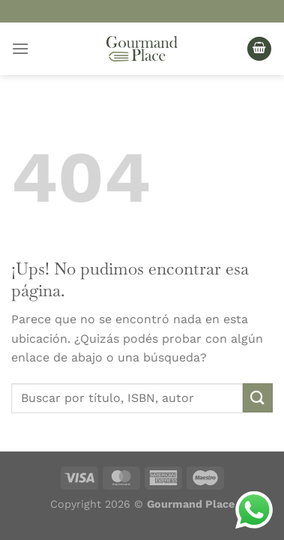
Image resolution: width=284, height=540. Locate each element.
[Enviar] (258, 397)
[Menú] (20, 48)
